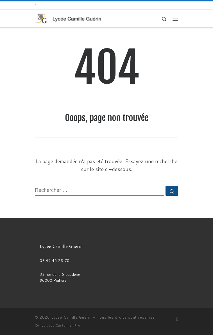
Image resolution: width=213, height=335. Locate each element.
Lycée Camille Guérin (71, 317)
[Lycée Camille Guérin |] (68, 18)
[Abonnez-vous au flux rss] (35, 5)
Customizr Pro (68, 325)
